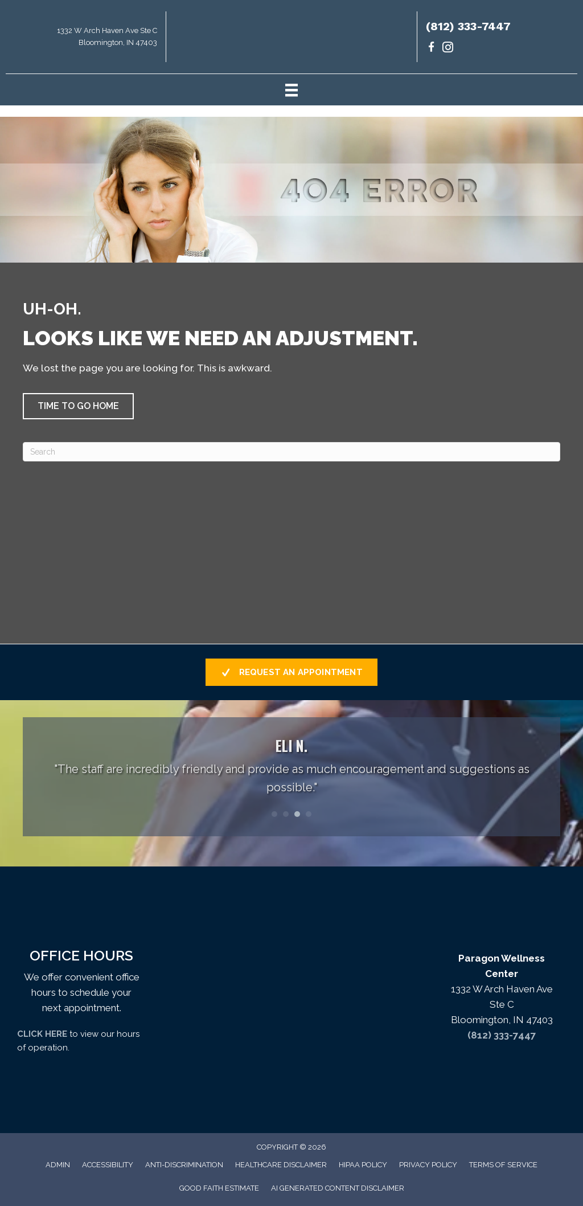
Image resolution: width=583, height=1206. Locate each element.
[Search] (291, 451)
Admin (58, 1164)
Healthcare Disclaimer (281, 1164)
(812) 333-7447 (468, 26)
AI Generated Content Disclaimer (337, 1188)
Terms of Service (503, 1164)
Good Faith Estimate (219, 1188)
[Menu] (291, 89)
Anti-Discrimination (184, 1164)
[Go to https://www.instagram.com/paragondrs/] (447, 48)
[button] (78, 406)
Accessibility (107, 1164)
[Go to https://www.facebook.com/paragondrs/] (431, 48)
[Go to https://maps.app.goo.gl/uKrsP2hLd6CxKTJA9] (83, 40)
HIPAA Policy (363, 1164)
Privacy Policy (428, 1164)
